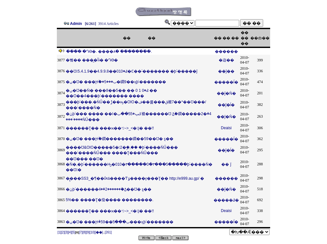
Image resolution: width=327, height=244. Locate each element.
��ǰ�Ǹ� (226, 93)
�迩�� (226, 60)
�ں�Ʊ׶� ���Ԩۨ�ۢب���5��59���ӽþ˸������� (119, 222)
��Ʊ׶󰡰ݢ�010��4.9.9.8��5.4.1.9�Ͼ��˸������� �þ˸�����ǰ (131, 71)
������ (226, 51)
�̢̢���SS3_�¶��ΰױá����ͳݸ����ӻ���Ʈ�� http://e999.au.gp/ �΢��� (135, 178)
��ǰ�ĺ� (226, 105)
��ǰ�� (226, 71)
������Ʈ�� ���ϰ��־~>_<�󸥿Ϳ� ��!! (110, 128)
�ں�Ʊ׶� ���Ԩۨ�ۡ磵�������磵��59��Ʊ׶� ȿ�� (119, 139)
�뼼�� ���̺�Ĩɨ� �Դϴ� (92, 60)
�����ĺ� (226, 82)
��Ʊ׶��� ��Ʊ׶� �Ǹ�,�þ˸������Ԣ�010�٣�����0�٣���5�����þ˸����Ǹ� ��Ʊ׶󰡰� (139, 164)
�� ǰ (226, 164)
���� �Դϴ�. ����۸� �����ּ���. (109, 51)
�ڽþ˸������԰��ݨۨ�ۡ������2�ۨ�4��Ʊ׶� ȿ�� (108, 189)
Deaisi (226, 128)
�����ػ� (226, 200)
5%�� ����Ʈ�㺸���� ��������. (109, 200)
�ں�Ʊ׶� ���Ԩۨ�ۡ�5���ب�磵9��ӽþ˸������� (116, 82)
